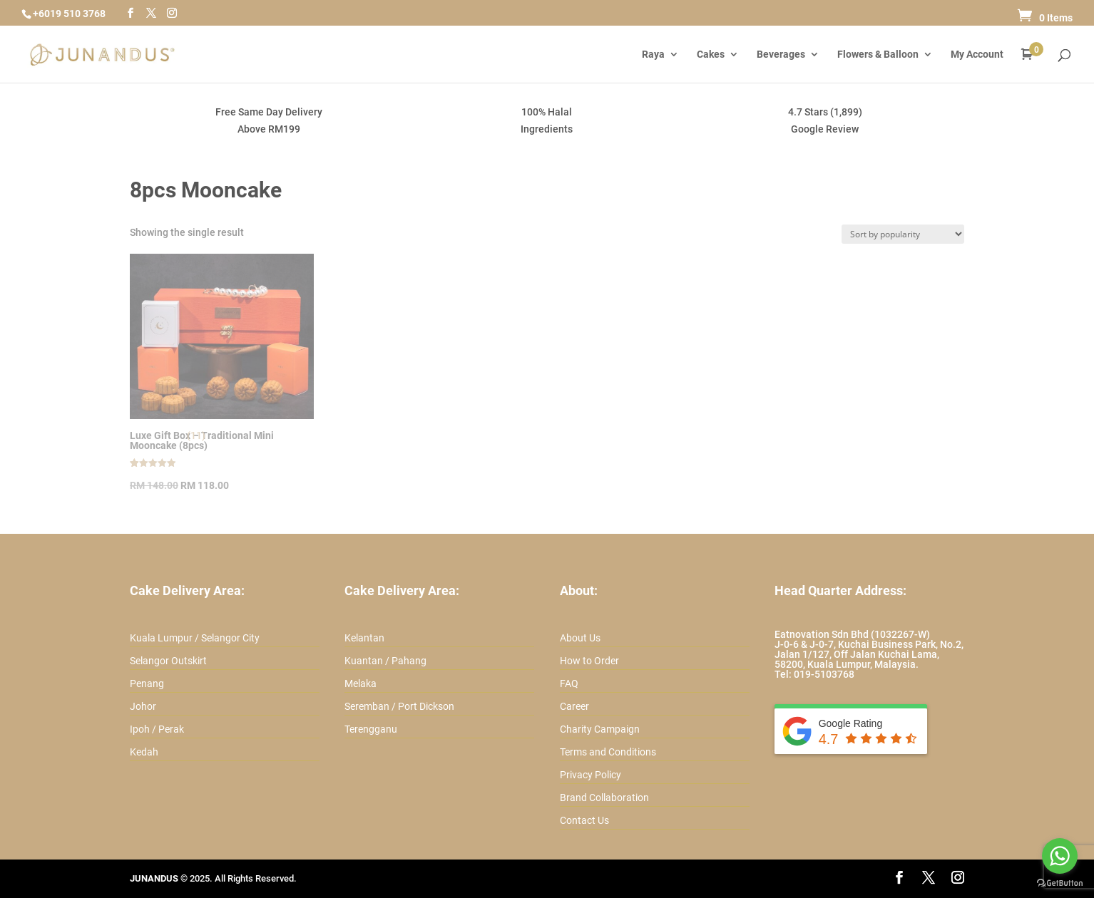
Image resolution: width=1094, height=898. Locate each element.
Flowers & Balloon (878, 54)
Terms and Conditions (608, 752)
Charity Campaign (600, 729)
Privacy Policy (590, 774)
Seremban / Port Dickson (399, 706)
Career (574, 706)
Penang (147, 683)
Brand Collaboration (604, 797)
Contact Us (584, 820)
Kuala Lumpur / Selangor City (195, 638)
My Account (977, 54)
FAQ (569, 683)
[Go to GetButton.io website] (1060, 883)
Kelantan (364, 638)
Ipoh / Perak (157, 729)
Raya (653, 54)
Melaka (360, 683)
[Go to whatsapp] (1060, 856)
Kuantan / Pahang (385, 660)
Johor (143, 706)
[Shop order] (903, 234)
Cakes (711, 54)
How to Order (589, 660)
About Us (580, 638)
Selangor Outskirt (168, 660)
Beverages (781, 54)
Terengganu (370, 729)
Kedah (144, 752)
